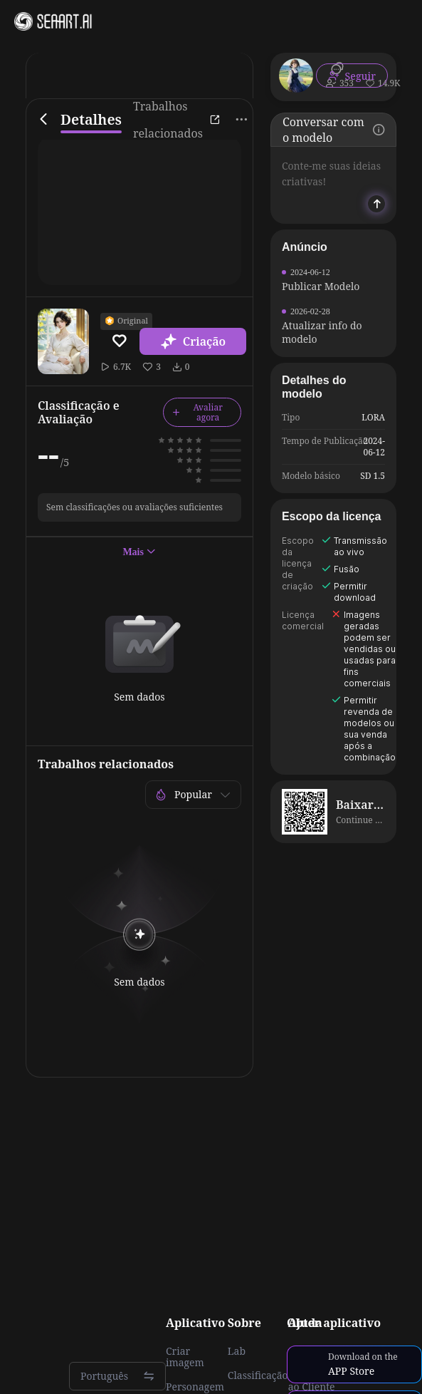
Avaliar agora (197, 412)
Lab (237, 1351)
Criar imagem (185, 1357)
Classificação (258, 1375)
